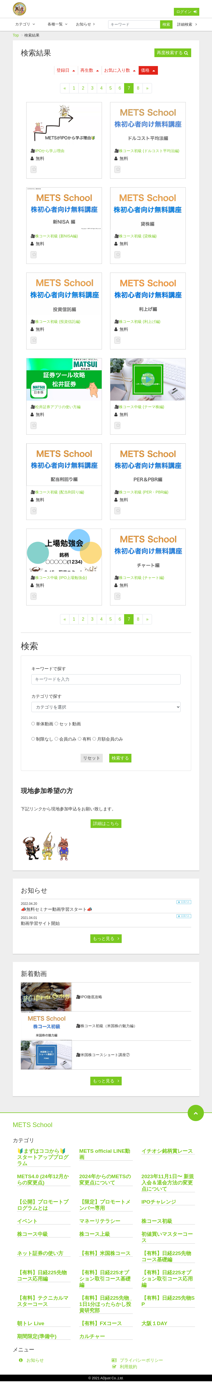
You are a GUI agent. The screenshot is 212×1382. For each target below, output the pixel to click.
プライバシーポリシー (138, 1361)
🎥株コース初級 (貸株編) (135, 237)
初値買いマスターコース (167, 1238)
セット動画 (70, 724)
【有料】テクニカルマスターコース (42, 1302)
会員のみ (68, 740)
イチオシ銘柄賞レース (167, 1152)
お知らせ (85, 24)
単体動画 (44, 724)
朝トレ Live (30, 1324)
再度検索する (172, 53)
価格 (148, 71)
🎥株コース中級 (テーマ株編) (139, 407)
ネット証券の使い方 (40, 1254)
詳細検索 (187, 24)
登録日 (66, 71)
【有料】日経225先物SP (168, 1302)
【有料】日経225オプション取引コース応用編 (167, 1279)
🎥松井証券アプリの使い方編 (56, 407)
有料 (86, 740)
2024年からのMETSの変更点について (105, 1180)
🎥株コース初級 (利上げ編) (137, 322)
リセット (91, 759)
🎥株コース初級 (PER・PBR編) (141, 493)
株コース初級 (156, 1222)
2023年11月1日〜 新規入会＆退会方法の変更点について (167, 1183)
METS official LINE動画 (104, 1155)
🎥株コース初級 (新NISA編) (54, 237)
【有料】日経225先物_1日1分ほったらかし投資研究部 (105, 1305)
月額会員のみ (110, 740)
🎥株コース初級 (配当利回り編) (57, 493)
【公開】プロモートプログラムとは (42, 1206)
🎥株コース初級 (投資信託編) (55, 322)
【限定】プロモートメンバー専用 (105, 1206)
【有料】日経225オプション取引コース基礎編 (105, 1279)
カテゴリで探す (46, 697)
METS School (32, 1125)
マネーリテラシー (99, 1222)
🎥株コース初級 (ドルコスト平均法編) (146, 151)
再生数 (89, 71)
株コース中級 (32, 1235)
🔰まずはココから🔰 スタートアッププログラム (44, 1158)
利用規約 (125, 1367)
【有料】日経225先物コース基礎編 (166, 1257)
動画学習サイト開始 (40, 924)
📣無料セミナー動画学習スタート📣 (56, 910)
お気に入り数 (119, 71)
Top (16, 36)
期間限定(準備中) (37, 1337)
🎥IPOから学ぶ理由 (47, 151)
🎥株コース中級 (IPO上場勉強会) (59, 578)
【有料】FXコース (100, 1324)
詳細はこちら (106, 824)
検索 (166, 24)
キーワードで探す (48, 669)
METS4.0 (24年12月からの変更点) (43, 1180)
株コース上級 (94, 1235)
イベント (27, 1222)
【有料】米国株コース (105, 1254)
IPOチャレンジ (158, 1203)
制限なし (44, 740)
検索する (120, 759)
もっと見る (106, 939)
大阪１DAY (154, 1324)
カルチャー (92, 1337)
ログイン (186, 11)
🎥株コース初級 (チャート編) (139, 578)
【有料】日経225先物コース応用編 (42, 1276)
